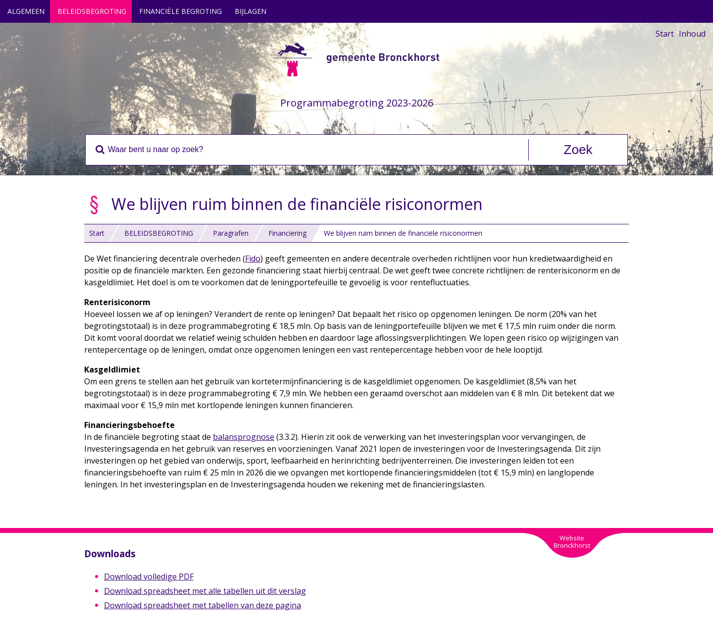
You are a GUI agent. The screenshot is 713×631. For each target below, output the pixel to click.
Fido (252, 258)
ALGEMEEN (26, 11)
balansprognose (243, 436)
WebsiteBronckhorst (572, 541)
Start (665, 33)
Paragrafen (231, 233)
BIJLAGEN (250, 11)
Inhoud (692, 33)
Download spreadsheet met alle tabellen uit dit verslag (205, 590)
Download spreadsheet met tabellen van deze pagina (202, 605)
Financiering (287, 233)
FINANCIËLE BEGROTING (180, 11)
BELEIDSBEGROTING (91, 11)
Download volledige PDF (149, 576)
